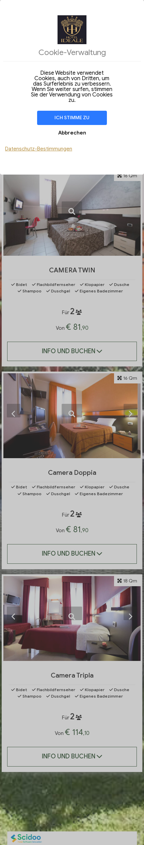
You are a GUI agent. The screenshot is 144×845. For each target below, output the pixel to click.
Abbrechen (72, 133)
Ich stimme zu (72, 118)
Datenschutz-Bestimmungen (38, 149)
